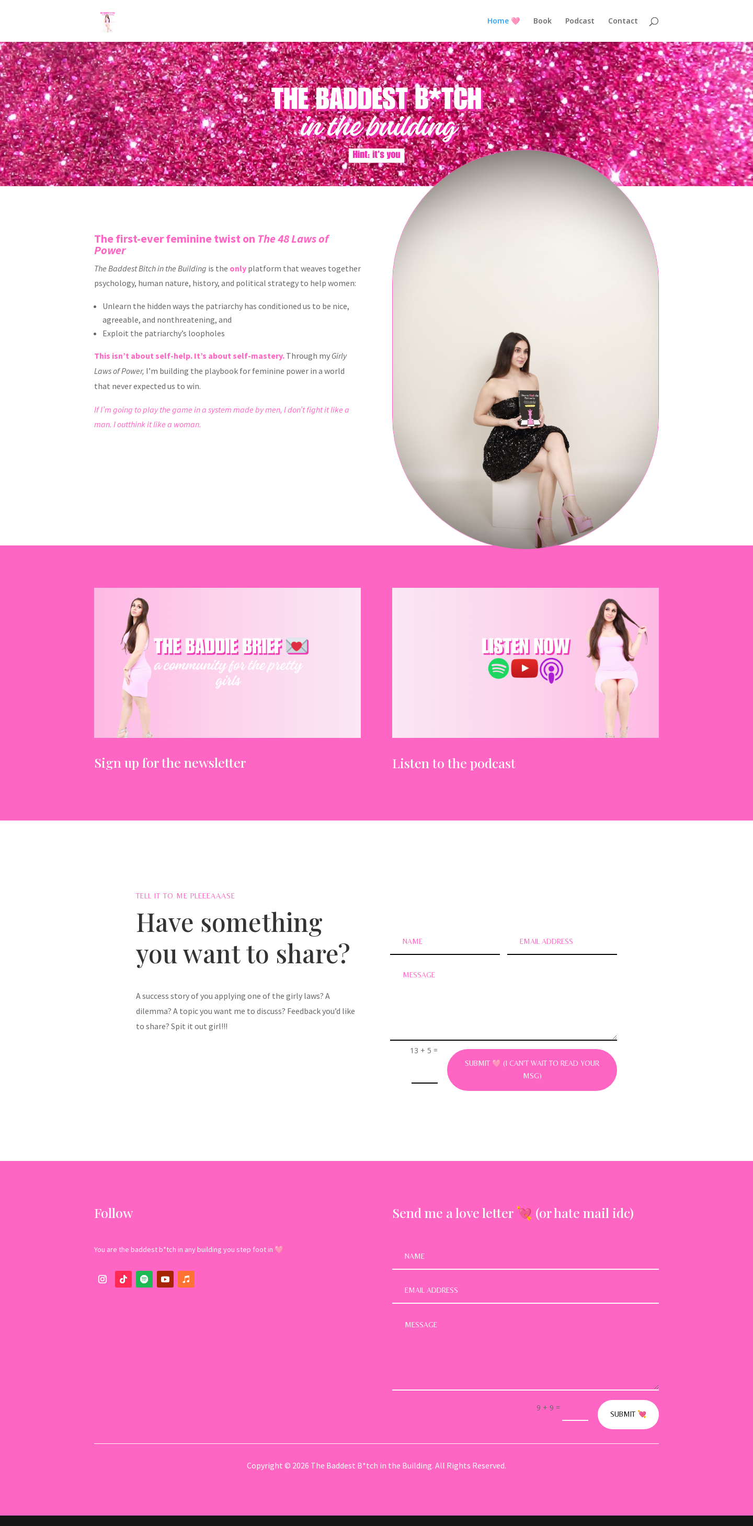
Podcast (580, 21)
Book (542, 21)
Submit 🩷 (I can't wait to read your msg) (532, 1069)
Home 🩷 (503, 21)
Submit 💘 (628, 1414)
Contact (623, 21)
